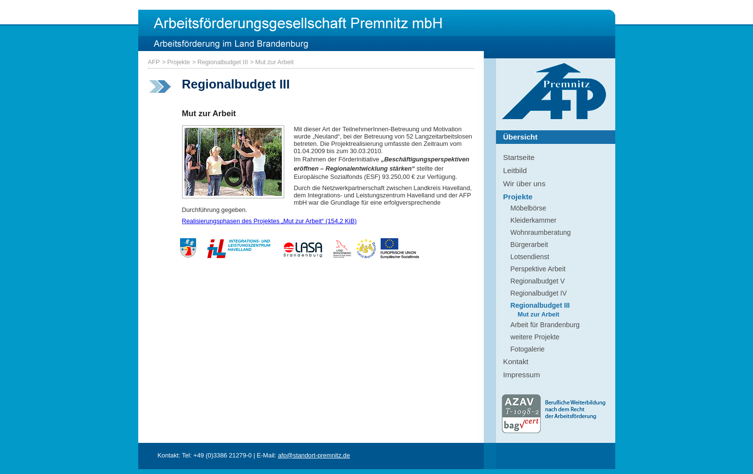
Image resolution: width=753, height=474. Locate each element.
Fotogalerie (528, 349)
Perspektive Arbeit (538, 269)
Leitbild (515, 170)
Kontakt (516, 361)
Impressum (521, 374)
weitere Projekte (535, 337)
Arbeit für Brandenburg (545, 325)
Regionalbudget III (222, 62)
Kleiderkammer (534, 220)
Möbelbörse (529, 208)
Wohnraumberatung (541, 232)
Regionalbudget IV (539, 293)
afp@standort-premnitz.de (314, 455)
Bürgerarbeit (529, 244)
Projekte (178, 62)
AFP (154, 62)
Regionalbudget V (538, 281)
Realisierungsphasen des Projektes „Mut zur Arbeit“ (269, 221)
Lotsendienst (530, 257)
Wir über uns (524, 183)
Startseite (519, 157)
